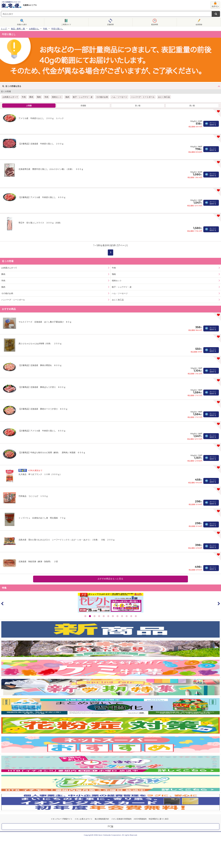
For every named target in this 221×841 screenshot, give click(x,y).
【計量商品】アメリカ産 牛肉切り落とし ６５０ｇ (42, 197)
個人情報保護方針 (102, 819)
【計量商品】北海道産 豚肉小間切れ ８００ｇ (40, 365)
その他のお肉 (102, 97)
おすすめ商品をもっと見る (110, 578)
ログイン (215, 6)
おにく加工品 (164, 97)
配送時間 (154, 24)
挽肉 (67, 97)
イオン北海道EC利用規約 (121, 819)
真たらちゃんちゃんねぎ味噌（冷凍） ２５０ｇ (40, 343)
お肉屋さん (34, 28)
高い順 (192, 105)
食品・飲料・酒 (18, 28)
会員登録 (199, 24)
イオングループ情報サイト (61, 819)
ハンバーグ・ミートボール (142, 97)
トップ (4, 28)
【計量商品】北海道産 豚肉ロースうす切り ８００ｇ (43, 409)
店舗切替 (110, 24)
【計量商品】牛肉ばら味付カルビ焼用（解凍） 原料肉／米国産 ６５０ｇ (52, 452)
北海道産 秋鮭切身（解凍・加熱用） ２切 (38, 561)
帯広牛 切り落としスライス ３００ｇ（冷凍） (40, 222)
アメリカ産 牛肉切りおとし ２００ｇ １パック (41, 118)
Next (218, 603)
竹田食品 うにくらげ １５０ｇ (33, 496)
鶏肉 (39, 97)
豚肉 (31, 97)
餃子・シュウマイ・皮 (83, 97)
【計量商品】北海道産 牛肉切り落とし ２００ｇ (41, 143)
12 (136, 616)
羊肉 (46, 97)
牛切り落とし (57, 28)
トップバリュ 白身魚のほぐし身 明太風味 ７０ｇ (42, 518)
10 (127, 616)
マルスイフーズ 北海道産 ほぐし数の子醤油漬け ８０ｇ (45, 322)
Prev (2, 603)
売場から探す (22, 24)
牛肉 (45, 28)
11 (131, 616)
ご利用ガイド (66, 24)
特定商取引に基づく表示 (159, 819)
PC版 (110, 826)
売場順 (83, 105)
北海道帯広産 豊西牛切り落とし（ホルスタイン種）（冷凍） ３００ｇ (51, 169)
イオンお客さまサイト (84, 819)
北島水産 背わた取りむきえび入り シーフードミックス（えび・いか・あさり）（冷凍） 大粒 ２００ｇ (67, 539)
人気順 (29, 105)
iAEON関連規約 (140, 819)
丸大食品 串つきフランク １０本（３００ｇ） (40, 474)
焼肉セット (57, 97)
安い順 (137, 105)
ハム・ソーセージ (119, 97)
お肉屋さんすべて (10, 97)
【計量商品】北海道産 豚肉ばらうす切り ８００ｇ (42, 387)
